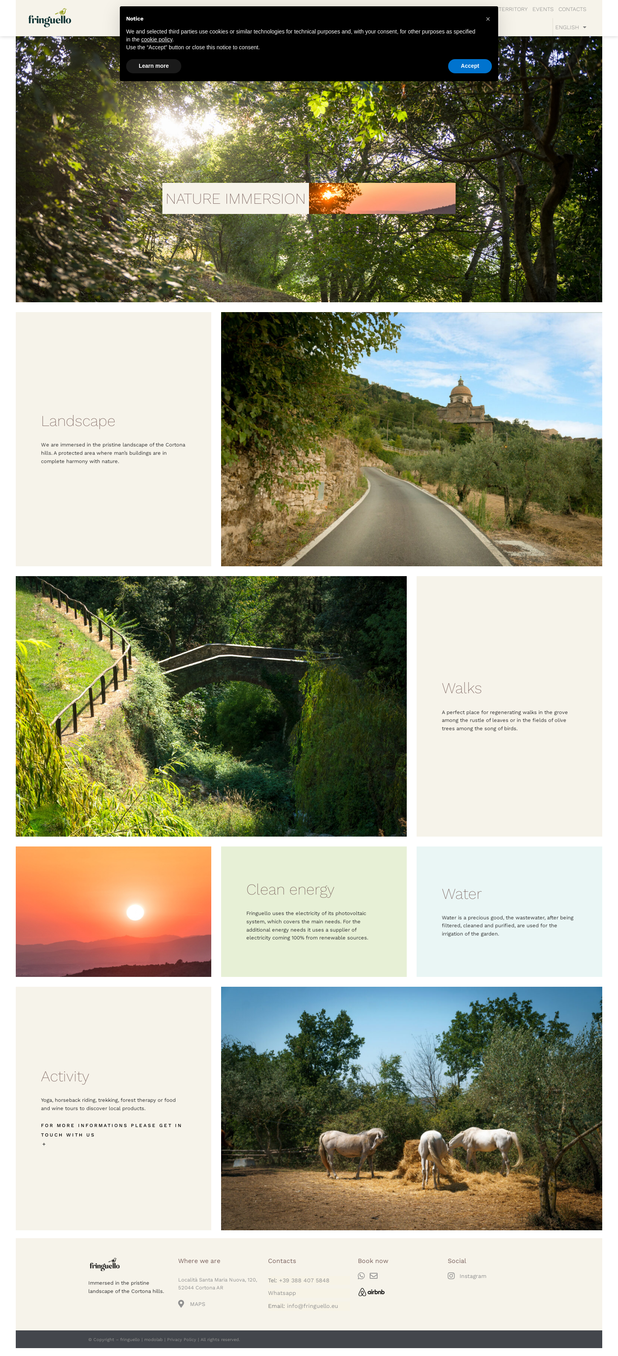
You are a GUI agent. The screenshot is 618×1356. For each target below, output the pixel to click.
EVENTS (543, 9)
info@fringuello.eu (312, 1306)
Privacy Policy (181, 1339)
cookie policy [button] (156, 39)
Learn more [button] (154, 66)
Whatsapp (282, 1293)
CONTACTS (572, 9)
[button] (488, 19)
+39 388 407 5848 (304, 1280)
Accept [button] (470, 66)
